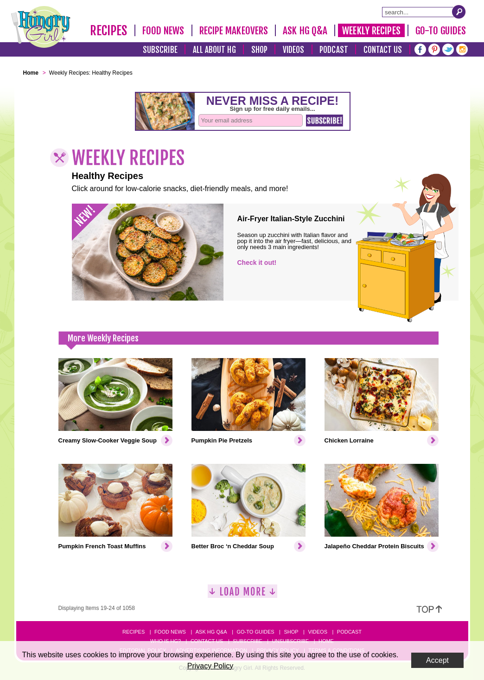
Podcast (333, 50)
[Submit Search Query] (459, 12)
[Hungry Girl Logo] (40, 27)
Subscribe (160, 50)
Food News (163, 31)
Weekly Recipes (371, 31)
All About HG (214, 50)
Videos (294, 50)
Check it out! (257, 262)
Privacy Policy (210, 666)
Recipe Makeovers (233, 31)
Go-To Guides (440, 31)
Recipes (108, 30)
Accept (437, 660)
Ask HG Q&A (305, 31)
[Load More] (242, 594)
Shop (259, 50)
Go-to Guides (255, 632)
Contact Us (382, 50)
